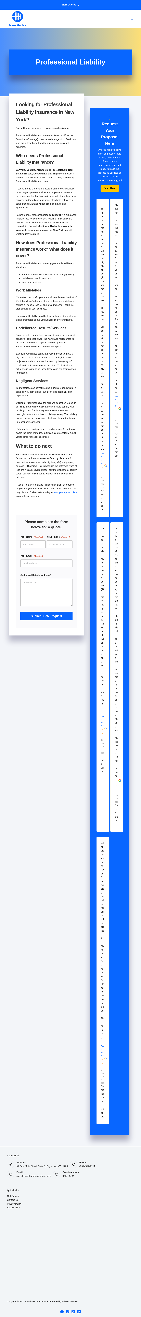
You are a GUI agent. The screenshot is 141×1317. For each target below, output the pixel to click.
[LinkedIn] (79, 1311)
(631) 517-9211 (87, 1166)
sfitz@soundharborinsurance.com (33, 1176)
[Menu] (132, 18)
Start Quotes (70, 4)
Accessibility (13, 1207)
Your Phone (58, 537)
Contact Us (12, 1200)
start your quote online (65, 492)
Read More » (102, 458)
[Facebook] (62, 1311)
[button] (110, 188)
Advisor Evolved (70, 1301)
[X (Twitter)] (73, 1311)
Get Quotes (13, 1196)
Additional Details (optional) (35, 575)
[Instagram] (67, 1311)
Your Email (31, 556)
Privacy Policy (14, 1204)
